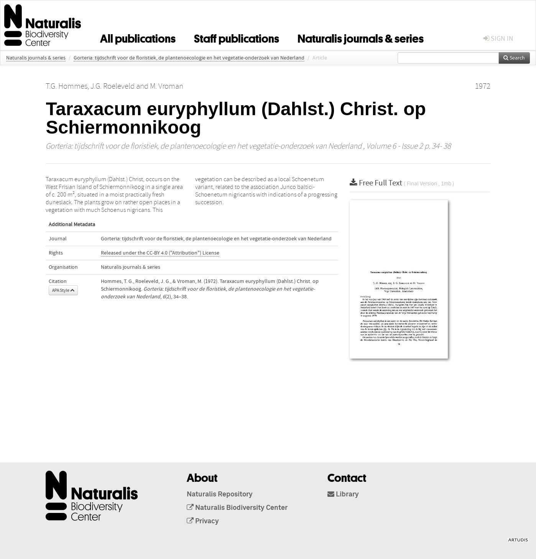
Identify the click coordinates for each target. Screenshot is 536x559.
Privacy (203, 521)
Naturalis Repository (220, 494)
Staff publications (236, 37)
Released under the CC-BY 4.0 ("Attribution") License (160, 253)
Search (514, 58)
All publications (138, 37)
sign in (498, 39)
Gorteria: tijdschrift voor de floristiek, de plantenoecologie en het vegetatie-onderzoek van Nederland (189, 58)
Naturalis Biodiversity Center (237, 507)
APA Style (63, 290)
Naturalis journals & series (361, 37)
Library (343, 494)
